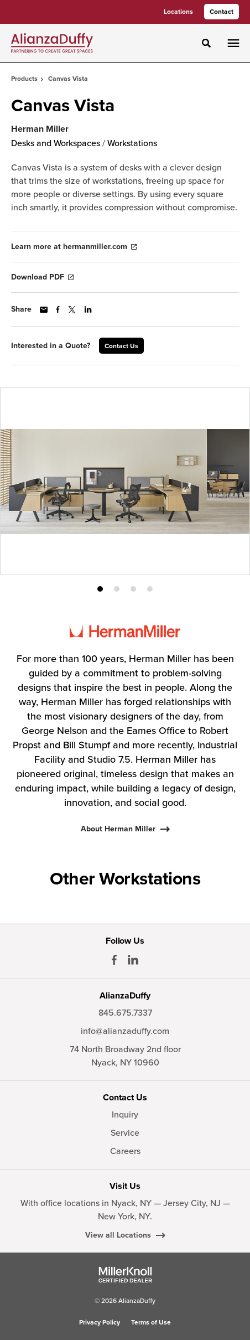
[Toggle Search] (206, 43)
